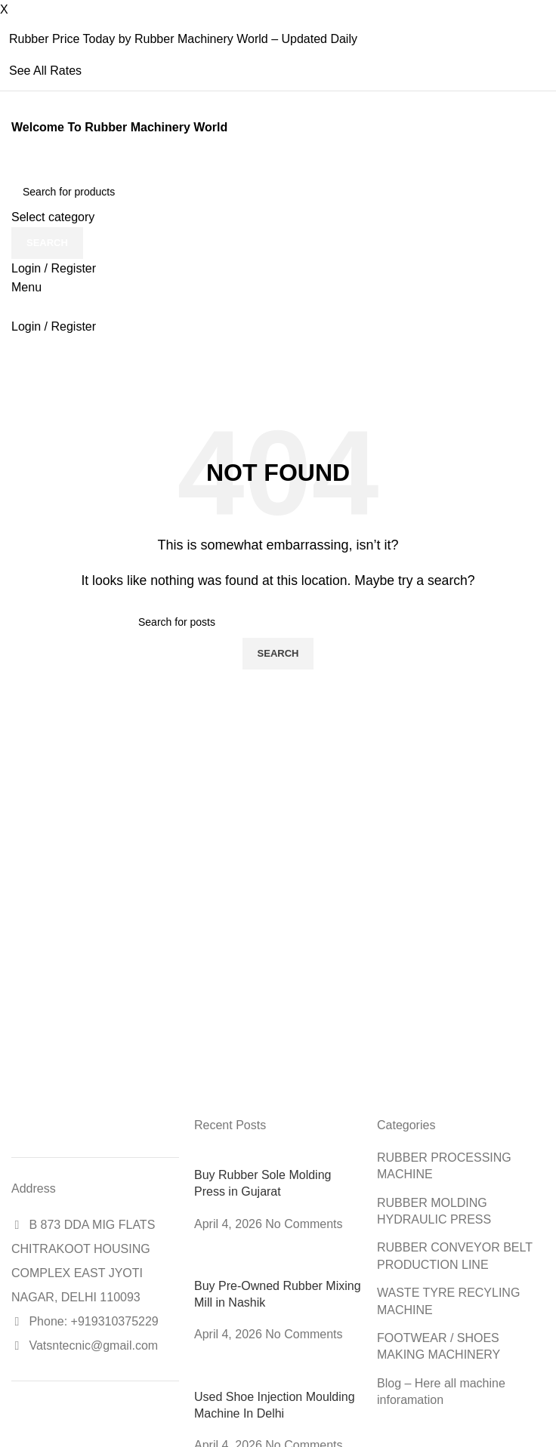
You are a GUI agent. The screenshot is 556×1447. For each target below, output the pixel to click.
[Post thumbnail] (274, 1157)
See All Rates (45, 70)
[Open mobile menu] (26, 287)
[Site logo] (13, 166)
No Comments (303, 1224)
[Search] (278, 192)
